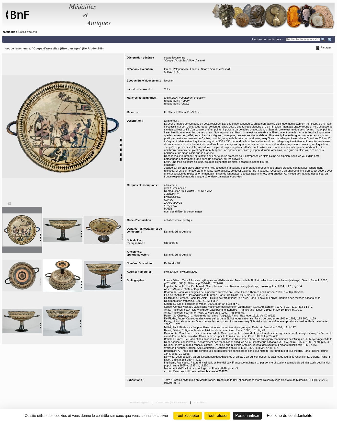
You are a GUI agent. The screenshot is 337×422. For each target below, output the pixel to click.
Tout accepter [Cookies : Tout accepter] (187, 415)
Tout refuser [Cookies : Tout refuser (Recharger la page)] (217, 415)
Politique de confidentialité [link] (289, 415)
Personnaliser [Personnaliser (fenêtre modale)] (247, 415)
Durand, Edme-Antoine (177, 231)
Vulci (167, 89)
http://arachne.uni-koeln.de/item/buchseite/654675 (197, 371)
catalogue (9, 31)
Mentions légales (139, 402)
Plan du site (200, 402)
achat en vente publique (178, 220)
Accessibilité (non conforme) (171, 402)
